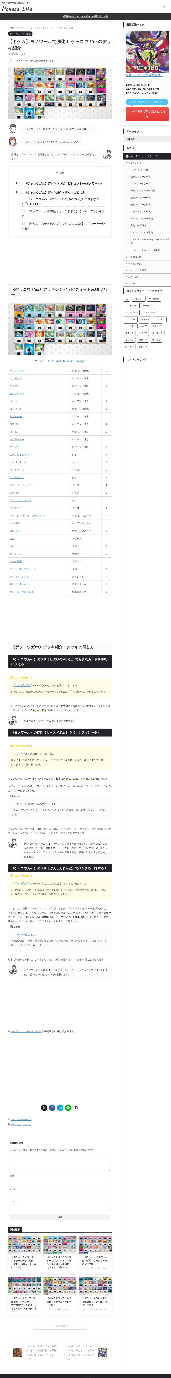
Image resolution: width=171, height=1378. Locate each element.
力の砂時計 (16, 507)
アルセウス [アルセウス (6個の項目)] (138, 270)
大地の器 (14, 476)
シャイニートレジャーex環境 (145, 221)
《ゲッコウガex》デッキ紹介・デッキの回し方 (49, 190)
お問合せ (84, 1357)
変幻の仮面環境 (138, 202)
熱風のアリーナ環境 (141, 167)
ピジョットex (17, 377)
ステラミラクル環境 (141, 192)
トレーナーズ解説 (137, 241)
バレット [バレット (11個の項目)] (145, 290)
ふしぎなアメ (17, 461)
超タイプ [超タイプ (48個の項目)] (143, 311)
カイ (12, 522)
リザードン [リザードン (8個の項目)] (130, 297)
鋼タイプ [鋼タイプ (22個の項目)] (156, 311)
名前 (12, 1154)
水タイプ (27, 1103)
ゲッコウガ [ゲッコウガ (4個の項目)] (154, 270)
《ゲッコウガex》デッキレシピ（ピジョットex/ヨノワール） (57, 182)
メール (13, 1167)
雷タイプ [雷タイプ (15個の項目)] (143, 317)
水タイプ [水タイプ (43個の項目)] (129, 304)
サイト (13, 1180)
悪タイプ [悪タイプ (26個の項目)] (156, 297)
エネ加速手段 (135, 228)
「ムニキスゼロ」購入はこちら (147, 109)
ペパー (13, 530)
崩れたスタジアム (19, 560)
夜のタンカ (16, 492)
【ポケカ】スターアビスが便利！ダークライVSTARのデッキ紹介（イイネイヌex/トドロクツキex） (24, 1284)
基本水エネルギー (19, 568)
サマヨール (16, 400)
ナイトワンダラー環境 (21, 1099)
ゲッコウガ (16, 1103)
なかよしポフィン (19, 438)
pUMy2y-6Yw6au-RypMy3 (68, 345)
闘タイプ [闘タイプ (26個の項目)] (129, 317)
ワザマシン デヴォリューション (27, 499)
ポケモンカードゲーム (140, 148)
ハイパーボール (18, 446)
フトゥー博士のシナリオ (23, 553)
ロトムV (14, 415)
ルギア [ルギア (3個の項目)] (144, 297)
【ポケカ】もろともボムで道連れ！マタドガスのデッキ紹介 (94, 1280)
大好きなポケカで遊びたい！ (85, 1363)
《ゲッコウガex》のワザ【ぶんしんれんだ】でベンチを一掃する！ (60, 213)
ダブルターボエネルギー (23, 575)
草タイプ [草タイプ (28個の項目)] (129, 311)
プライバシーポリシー (101, 1357)
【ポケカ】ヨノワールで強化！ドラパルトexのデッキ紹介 (59, 1280)
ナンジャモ (16, 537)
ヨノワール (16, 392)
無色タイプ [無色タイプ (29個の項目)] (157, 304)
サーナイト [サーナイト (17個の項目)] (148, 276)
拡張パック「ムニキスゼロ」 (141, 74)
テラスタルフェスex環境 (143, 177)
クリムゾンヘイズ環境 (142, 207)
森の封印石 (16, 514)
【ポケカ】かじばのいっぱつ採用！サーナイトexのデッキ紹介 (94, 1239)
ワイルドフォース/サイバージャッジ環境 (150, 214)
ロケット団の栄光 (139, 161)
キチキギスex (17, 423)
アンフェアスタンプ (20, 484)
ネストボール (17, 453)
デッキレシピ (135, 155)
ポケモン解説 (135, 234)
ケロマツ (14, 369)
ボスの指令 (16, 545)
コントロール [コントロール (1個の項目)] (131, 276)
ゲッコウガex (17, 354)
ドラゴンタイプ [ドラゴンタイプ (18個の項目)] (150, 283)
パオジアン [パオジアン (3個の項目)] (159, 290)
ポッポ (13, 385)
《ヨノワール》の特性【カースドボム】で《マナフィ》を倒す (57, 207)
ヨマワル (14, 408)
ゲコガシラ (16, 362)
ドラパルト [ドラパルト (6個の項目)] (130, 290)
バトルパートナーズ (141, 172)
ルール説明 (133, 247)
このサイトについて (68, 1357)
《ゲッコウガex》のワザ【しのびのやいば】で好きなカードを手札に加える (62, 198)
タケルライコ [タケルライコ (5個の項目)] (131, 283)
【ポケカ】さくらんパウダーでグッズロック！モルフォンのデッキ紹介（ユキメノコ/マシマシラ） (59, 1242)
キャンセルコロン (23, 915)
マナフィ (14, 431)
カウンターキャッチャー (23, 469)
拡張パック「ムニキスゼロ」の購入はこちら (85, 16)
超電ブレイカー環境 (141, 182)
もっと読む (62, 1304)
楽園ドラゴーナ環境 (141, 187)
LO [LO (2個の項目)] (126, 270)
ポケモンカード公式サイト (26, 1011)
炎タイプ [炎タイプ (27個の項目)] (143, 304)
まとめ (131, 254)
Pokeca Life (85, 1368)
